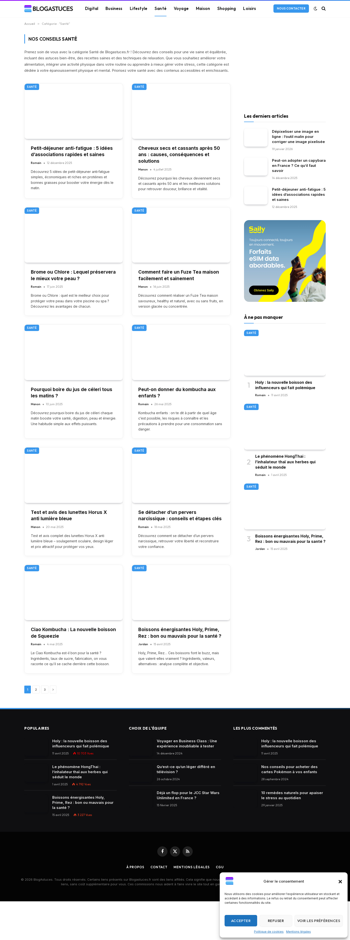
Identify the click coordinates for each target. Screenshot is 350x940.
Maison (203, 8)
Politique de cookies (269, 931)
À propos (135, 867)
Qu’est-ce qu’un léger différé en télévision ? (186, 769)
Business (113, 8)
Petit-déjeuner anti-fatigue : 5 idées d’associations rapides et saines (72, 151)
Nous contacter (291, 8)
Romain (36, 163)
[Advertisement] (285, 68)
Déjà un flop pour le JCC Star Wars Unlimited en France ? (188, 795)
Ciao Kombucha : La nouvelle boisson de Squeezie (73, 633)
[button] (340, 881)
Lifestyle (139, 8)
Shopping (226, 8)
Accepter (241, 920)
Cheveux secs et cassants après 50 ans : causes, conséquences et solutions (179, 154)
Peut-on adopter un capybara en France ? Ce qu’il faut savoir (299, 165)
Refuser (276, 920)
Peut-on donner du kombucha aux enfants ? (177, 393)
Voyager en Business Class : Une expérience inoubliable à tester (187, 743)
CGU (220, 867)
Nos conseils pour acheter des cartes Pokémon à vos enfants (289, 769)
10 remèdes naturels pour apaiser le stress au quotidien (292, 795)
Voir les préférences (318, 920)
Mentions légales (298, 931)
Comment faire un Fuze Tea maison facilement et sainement (178, 275)
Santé (160, 8)
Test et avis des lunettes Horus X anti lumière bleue (69, 516)
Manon (143, 169)
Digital (91, 8)
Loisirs (249, 8)
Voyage (181, 8)
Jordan (143, 644)
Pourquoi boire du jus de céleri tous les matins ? (71, 393)
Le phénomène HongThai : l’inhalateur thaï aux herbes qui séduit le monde (285, 462)
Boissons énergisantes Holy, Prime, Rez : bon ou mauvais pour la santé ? (179, 633)
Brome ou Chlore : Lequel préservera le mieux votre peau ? (73, 275)
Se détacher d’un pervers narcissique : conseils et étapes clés (180, 516)
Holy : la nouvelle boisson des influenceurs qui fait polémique (285, 385)
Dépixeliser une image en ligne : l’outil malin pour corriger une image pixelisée (298, 136)
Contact (158, 867)
